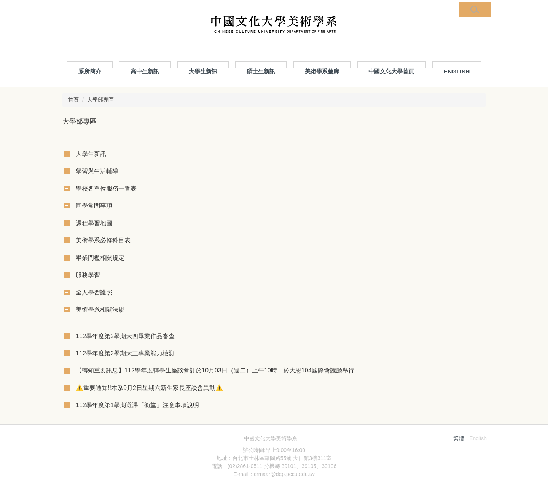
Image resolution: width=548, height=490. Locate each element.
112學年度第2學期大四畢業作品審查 (125, 335)
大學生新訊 (203, 71)
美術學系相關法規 (100, 309)
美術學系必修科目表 (103, 240)
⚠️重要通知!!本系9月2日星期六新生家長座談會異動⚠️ (149, 387)
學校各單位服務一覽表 (106, 188)
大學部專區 (100, 100)
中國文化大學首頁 (391, 71)
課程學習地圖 (94, 223)
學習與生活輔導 (97, 170)
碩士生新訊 (261, 71)
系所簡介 (89, 71)
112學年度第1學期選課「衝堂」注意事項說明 (137, 404)
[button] (475, 9)
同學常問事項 (94, 205)
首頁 (73, 100)
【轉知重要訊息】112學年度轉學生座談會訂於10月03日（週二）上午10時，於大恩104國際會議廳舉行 (215, 370)
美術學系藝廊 (322, 71)
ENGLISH (457, 71)
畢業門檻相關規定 (100, 257)
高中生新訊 (145, 71)
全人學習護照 (94, 292)
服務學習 (88, 274)
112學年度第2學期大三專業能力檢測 (125, 353)
